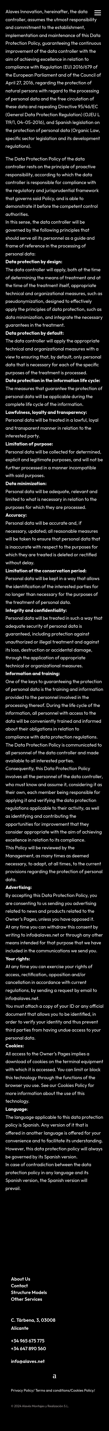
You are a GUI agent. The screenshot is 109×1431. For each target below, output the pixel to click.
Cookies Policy (72, 1085)
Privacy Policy (22, 1390)
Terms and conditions (52, 1390)
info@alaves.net (28, 1361)
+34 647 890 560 (28, 1349)
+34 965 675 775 (27, 1341)
